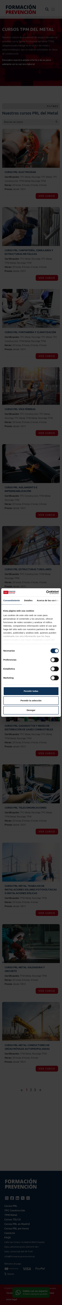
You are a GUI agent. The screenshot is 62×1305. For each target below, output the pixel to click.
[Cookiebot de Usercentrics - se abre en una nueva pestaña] (46, 592)
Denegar (31, 710)
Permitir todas (31, 691)
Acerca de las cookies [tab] (48, 600)
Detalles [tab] (28, 600)
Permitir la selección (31, 700)
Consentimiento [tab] (11, 600)
